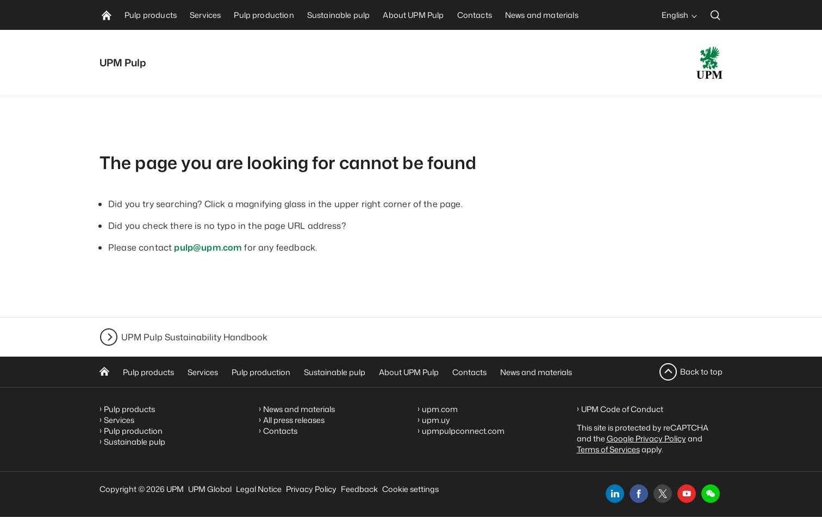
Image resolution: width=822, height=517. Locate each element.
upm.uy (436, 420)
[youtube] (686, 493)
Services (203, 372)
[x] (662, 493)
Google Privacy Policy (646, 438)
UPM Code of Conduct (622, 409)
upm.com (440, 409)
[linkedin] (615, 493)
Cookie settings (410, 489)
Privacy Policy (311, 489)
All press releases (294, 420)
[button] (710, 493)
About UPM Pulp (409, 372)
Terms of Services (608, 449)
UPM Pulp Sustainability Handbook (194, 337)
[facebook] (639, 493)
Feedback (359, 489)
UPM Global (210, 489)
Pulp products (148, 372)
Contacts (469, 372)
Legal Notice (259, 489)
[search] (715, 15)
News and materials (536, 372)
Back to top (701, 371)
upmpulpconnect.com (463, 431)
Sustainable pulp (334, 372)
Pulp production (261, 372)
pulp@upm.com (208, 247)
